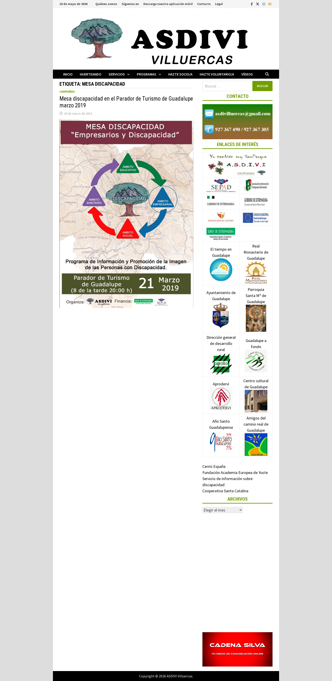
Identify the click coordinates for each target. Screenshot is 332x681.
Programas (146, 74)
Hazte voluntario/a (217, 74)
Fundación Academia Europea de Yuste (235, 472)
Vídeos (247, 74)
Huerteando (90, 74)
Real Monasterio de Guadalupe (256, 259)
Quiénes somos (106, 4)
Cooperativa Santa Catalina (225, 490)
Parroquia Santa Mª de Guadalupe (256, 303)
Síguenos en (130, 4)
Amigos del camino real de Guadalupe (256, 431)
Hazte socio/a (180, 74)
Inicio (68, 74)
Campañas (67, 92)
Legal (219, 4)
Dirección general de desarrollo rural (221, 350)
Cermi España (213, 466)
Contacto (204, 4)
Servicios (117, 74)
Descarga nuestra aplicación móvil (168, 4)
